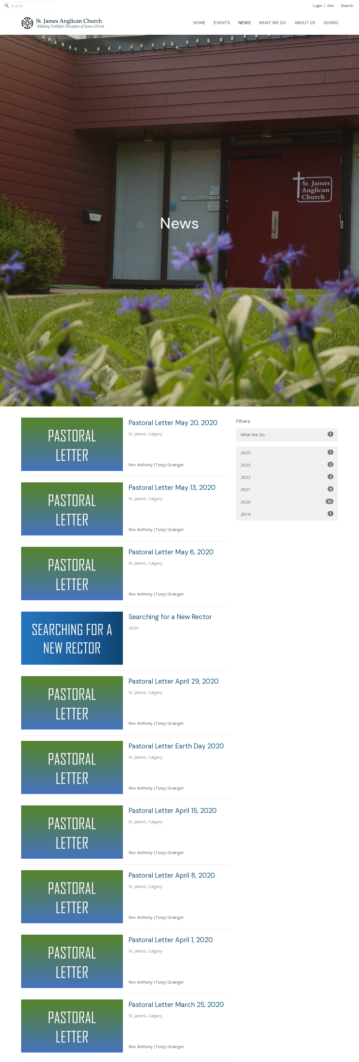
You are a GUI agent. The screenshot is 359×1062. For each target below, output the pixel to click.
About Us (304, 23)
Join (330, 5)
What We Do (272, 23)
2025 (287, 452)
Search (347, 5)
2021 (287, 489)
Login (317, 5)
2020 (287, 502)
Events (222, 23)
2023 (287, 465)
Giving (330, 23)
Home (199, 23)
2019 (287, 514)
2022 (287, 477)
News (244, 23)
